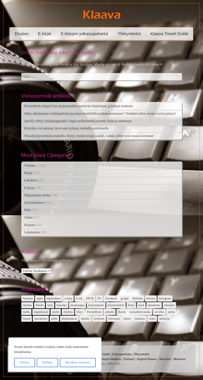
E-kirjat (44, 33)
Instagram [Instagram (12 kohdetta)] (165, 298)
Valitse (25, 362)
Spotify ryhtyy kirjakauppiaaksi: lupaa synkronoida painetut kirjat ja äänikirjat (78, 121)
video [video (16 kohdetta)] (152, 318)
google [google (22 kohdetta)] (125, 298)
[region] (54, 354)
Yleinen (29, 165)
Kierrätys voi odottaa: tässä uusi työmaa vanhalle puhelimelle (66, 128)
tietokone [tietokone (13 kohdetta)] (99, 318)
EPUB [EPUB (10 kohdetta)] (90, 298)
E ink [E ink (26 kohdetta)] (79, 298)
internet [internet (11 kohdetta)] (27, 305)
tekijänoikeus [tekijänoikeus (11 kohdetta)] (69, 318)
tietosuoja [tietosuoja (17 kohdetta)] (114, 318)
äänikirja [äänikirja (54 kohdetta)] (164, 318)
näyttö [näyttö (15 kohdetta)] (55, 312)
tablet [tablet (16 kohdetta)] (54, 318)
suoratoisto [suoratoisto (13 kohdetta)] (40, 318)
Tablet (28, 217)
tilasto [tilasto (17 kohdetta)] (127, 318)
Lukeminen (32, 232)
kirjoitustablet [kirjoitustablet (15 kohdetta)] (116, 305)
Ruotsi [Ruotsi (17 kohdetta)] (122, 312)
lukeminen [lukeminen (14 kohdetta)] (154, 305)
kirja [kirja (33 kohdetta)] (50, 305)
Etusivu (22, 33)
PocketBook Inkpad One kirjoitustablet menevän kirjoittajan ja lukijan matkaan (78, 106)
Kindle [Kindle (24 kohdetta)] (39, 305)
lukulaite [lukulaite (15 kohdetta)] (169, 305)
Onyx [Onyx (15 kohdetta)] (79, 312)
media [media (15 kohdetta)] (26, 312)
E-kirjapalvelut (121, 354)
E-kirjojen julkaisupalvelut (84, 33)
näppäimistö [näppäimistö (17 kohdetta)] (41, 312)
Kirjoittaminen (34, 203)
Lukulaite (30, 180)
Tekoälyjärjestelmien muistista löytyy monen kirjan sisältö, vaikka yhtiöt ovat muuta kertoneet (89, 136)
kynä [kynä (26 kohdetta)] (141, 305)
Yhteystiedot (129, 33)
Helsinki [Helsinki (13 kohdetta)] (137, 298)
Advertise (165, 359)
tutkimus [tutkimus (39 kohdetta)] (140, 318)
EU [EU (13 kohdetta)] (100, 298)
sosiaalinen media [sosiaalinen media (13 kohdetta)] (140, 312)
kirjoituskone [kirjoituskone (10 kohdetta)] (96, 305)
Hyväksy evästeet (77, 362)
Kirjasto (29, 225)
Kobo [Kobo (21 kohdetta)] (131, 305)
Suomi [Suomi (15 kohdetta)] (27, 318)
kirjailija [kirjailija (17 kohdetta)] (62, 305)
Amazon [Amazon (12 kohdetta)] (28, 298)
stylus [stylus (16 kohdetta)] (171, 312)
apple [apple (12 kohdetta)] (40, 298)
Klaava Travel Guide (169, 33)
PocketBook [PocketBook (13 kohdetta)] (94, 312)
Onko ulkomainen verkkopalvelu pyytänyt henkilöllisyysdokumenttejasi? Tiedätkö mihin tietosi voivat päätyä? (100, 114)
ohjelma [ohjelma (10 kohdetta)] (68, 312)
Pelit (27, 210)
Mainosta (179, 359)
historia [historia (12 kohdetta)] (150, 298)
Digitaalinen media (37, 195)
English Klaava (147, 359)
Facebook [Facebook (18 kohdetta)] (111, 298)
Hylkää (47, 362)
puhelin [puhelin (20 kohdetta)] (109, 312)
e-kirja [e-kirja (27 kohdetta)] (68, 298)
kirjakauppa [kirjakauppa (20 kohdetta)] (77, 305)
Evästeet (129, 359)
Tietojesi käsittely (110, 359)
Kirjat (28, 173)
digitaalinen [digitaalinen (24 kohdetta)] (54, 298)
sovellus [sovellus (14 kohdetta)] (159, 312)
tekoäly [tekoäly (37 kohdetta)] (85, 318)
